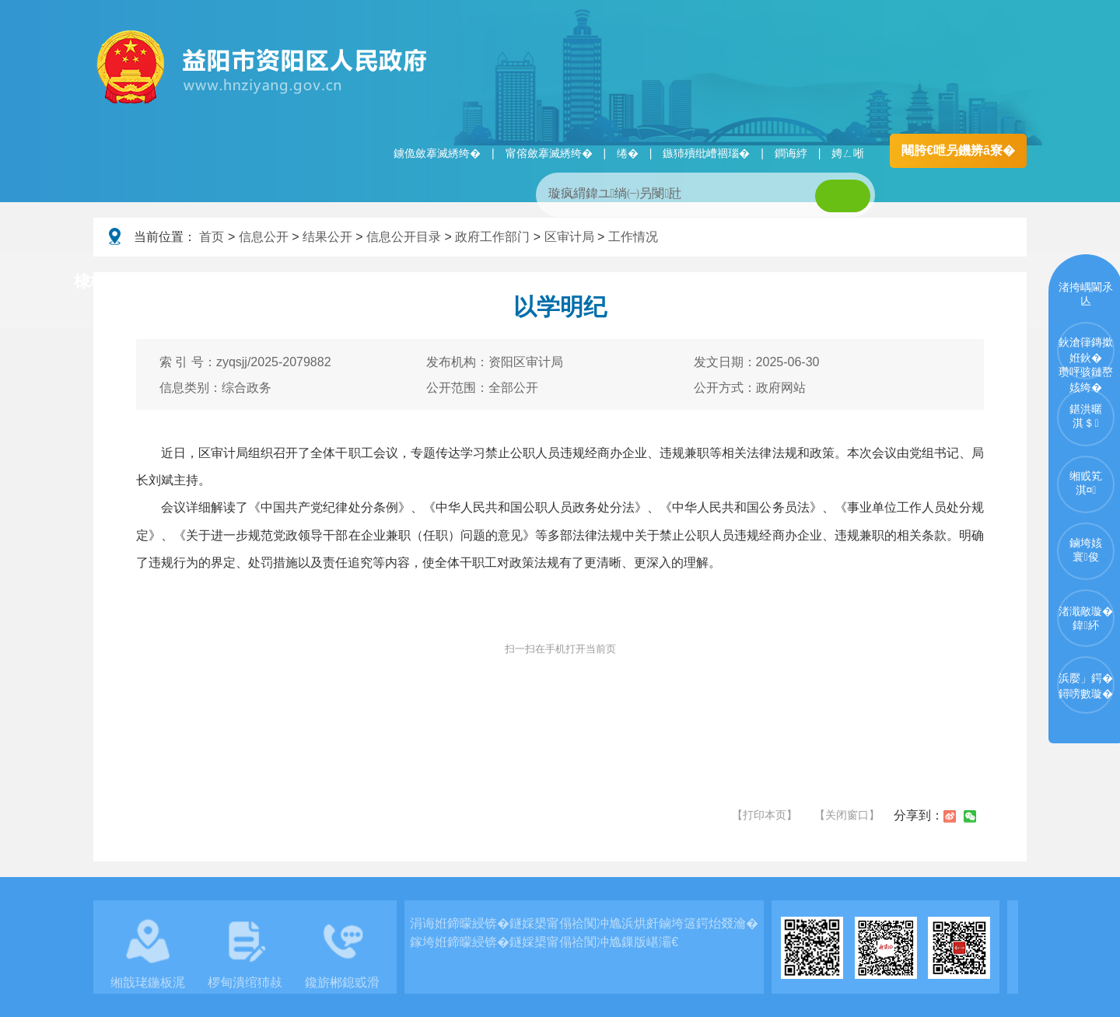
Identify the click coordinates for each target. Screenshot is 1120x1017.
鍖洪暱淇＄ (1085, 416)
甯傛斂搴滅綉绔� (549, 153)
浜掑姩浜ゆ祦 (975, 282)
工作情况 (633, 236)
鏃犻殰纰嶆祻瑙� (706, 153)
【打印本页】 (764, 815)
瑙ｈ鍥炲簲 (716, 282)
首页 (211, 236)
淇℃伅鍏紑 (471, 282)
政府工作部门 (492, 236)
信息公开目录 (403, 236)
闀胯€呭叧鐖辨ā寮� (958, 150)
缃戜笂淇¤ (1085, 483)
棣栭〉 (98, 281)
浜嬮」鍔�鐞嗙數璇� (1086, 686)
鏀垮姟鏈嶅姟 (844, 282)
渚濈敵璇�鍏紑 (1086, 618)
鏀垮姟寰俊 (1085, 549)
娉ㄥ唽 (847, 153)
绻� (628, 153)
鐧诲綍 (791, 153)
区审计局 (569, 236)
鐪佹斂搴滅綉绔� (437, 153)
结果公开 (327, 236)
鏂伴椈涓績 (594, 282)
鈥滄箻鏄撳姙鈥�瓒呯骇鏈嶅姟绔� (1086, 357)
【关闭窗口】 (847, 815)
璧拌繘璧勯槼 (212, 282)
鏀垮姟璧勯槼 (344, 282)
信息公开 (264, 236)
